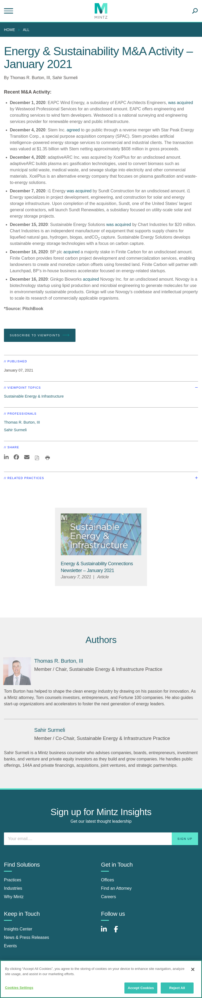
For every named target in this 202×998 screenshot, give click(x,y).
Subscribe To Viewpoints (40, 335)
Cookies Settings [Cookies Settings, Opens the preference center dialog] (19, 988)
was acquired (79, 191)
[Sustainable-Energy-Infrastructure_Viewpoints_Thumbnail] (101, 534)
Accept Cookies (141, 988)
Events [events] (10, 946)
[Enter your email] (101, 838)
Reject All (177, 988)
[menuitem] (11, 30)
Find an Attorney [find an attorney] (116, 888)
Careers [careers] (108, 896)
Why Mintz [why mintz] (14, 896)
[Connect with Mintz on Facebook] (119, 932)
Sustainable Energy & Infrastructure (34, 396)
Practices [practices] (12, 880)
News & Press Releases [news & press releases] (26, 937)
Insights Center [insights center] (18, 929)
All (26, 30)
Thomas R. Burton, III (30, 77)
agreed (73, 130)
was (171, 102)
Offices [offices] (107, 880)
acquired (185, 102)
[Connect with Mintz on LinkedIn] (106, 932)
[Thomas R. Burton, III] (17, 671)
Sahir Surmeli (65, 77)
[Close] (193, 969)
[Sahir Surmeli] (49, 730)
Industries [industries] (13, 888)
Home (9, 30)
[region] (101, 979)
